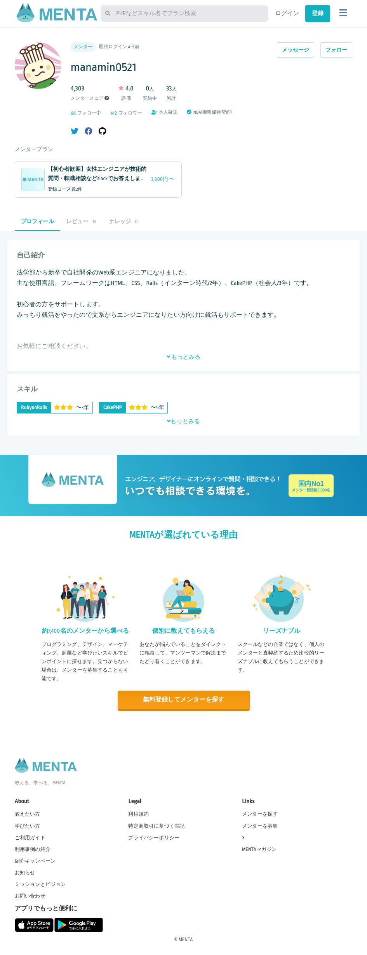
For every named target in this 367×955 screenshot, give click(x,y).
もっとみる (184, 357)
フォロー (336, 50)
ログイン (287, 13)
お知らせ (25, 872)
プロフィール (37, 221)
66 (73, 113)
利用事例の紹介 (32, 849)
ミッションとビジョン (40, 884)
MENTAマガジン (259, 849)
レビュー (81, 221)
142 (113, 113)
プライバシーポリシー (153, 837)
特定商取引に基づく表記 (156, 825)
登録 (318, 13)
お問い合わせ (30, 896)
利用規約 (138, 814)
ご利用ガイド (30, 837)
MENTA (186, 939)
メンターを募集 (260, 825)
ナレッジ (123, 221)
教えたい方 (27, 814)
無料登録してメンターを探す (183, 699)
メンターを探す (260, 814)
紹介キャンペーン (35, 860)
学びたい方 (27, 825)
